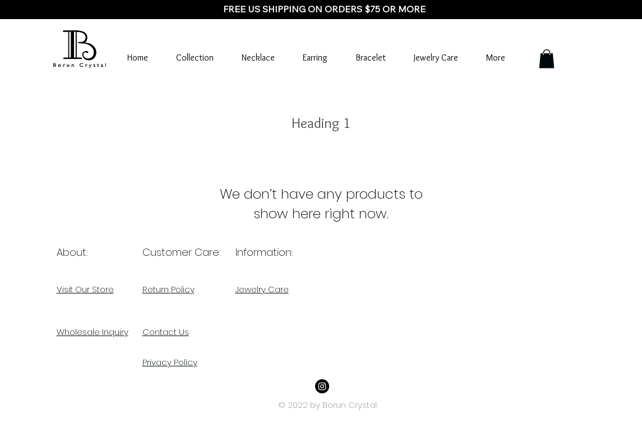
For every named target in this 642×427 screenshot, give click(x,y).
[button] (547, 58)
